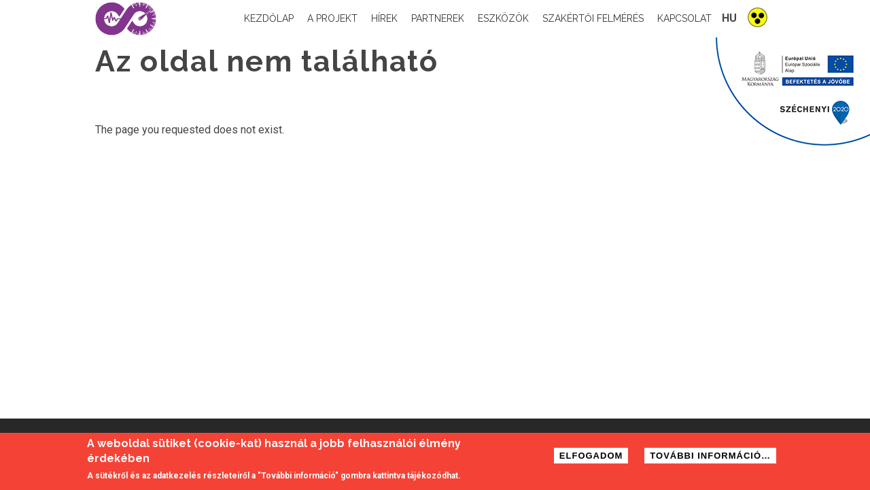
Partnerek (437, 18)
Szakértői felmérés (593, 18)
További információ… (710, 458)
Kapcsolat (684, 18)
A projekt (332, 18)
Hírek (384, 18)
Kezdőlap (269, 18)
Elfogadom (591, 458)
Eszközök (503, 18)
